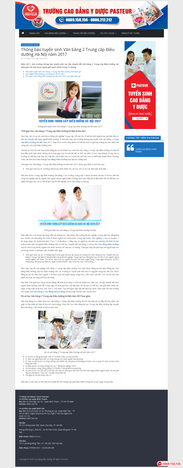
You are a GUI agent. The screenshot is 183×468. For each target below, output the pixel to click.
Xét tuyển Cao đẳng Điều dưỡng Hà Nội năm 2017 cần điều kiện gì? (53, 76)
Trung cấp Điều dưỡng (84, 33)
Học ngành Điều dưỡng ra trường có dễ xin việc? (45, 74)
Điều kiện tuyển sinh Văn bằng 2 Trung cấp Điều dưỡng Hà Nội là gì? (53, 71)
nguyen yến (43, 58)
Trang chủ (34, 33)
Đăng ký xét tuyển (130, 33)
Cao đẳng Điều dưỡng (108, 244)
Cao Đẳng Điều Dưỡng (55, 33)
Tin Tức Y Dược (107, 33)
